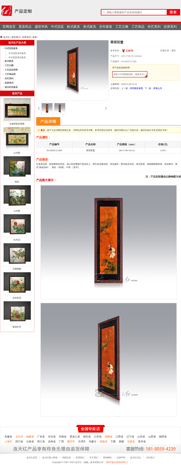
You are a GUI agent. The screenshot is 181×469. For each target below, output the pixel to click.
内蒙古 (92, 441)
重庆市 (71, 441)
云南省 (30, 441)
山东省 (141, 436)
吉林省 (52, 441)
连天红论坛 (135, 457)
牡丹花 (17, 240)
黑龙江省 (75, 436)
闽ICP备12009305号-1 (117, 462)
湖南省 (108, 436)
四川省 (19, 441)
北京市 (19, 436)
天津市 (82, 441)
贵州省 (142, 441)
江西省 (119, 436)
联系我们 (80, 457)
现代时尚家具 (11, 87)
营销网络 (107, 457)
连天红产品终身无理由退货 (27, 448)
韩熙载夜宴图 (136, 88)
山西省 (152, 436)
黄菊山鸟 (157, 88)
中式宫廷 (57, 26)
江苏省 (98, 436)
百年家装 (105, 26)
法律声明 (121, 457)
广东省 (41, 436)
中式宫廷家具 (11, 48)
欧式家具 (73, 26)
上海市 (8, 441)
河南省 (62, 436)
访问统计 (150, 457)
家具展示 (16, 37)
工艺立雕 (121, 26)
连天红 (6, 37)
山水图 (17, 153)
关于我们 (93, 457)
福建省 (30, 436)
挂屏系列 (170, 26)
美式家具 (89, 26)
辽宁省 (130, 436)
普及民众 (25, 26)
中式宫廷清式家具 (17, 53)
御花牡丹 (16, 327)
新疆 (121, 441)
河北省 (52, 436)
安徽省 (8, 436)
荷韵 (17, 182)
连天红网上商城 (49, 457)
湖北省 (87, 436)
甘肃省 (131, 441)
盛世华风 (41, 26)
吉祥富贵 (16, 298)
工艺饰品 (137, 26)
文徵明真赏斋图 (16, 124)
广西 (61, 441)
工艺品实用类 (11, 70)
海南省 (103, 441)
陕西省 (163, 436)
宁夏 (113, 441)
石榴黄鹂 (16, 269)
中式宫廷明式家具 (17, 57)
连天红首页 (31, 457)
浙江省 (41, 441)
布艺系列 (154, 26)
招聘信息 (66, 457)
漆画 (34, 37)
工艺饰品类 (10, 74)
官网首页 (9, 26)
